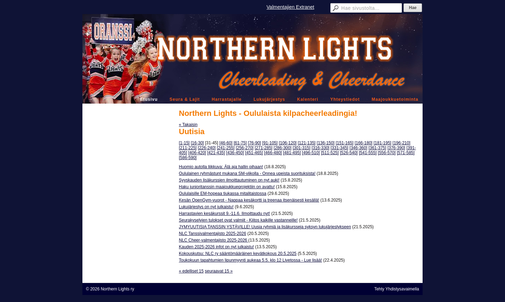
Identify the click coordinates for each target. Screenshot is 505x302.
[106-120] (288, 142)
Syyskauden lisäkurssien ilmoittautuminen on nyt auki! (229, 180)
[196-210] (401, 142)
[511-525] (330, 152)
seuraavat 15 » (219, 271)
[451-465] (254, 152)
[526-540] (349, 152)
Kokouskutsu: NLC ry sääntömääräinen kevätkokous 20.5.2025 (238, 253)
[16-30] (197, 142)
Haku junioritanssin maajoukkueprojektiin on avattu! (227, 186)
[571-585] (406, 152)
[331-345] (340, 147)
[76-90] (254, 142)
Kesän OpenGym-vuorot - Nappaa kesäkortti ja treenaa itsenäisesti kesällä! (249, 200)
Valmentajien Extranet (290, 7)
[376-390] (396, 147)
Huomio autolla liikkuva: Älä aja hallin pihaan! (221, 166)
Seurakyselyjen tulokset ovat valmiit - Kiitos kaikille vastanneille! (238, 220)
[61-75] (240, 142)
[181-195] (382, 142)
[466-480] (273, 152)
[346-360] (359, 147)
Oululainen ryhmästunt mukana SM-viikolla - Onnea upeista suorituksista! (247, 173)
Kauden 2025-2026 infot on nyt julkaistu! (216, 246)
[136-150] (326, 142)
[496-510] (311, 152)
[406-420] (197, 152)
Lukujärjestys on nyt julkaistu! (206, 206)
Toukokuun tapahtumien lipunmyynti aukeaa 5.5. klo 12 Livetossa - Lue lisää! (250, 260)
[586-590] (188, 157)
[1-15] (184, 142)
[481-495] (292, 152)
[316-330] (320, 147)
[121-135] (307, 142)
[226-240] (207, 147)
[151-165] (345, 142)
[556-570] (387, 152)
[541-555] (368, 152)
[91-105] (270, 142)
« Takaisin (188, 124)
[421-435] (216, 152)
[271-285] (263, 147)
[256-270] (245, 147)
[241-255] (226, 147)
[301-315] (301, 147)
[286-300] (282, 147)
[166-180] (363, 142)
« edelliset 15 (191, 271)
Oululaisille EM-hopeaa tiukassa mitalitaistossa (222, 193)
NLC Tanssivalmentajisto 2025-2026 (212, 233)
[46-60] (225, 142)
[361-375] (377, 147)
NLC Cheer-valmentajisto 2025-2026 (213, 240)
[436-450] (235, 152)
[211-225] (188, 147)
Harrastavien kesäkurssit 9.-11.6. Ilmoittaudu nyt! (224, 213)
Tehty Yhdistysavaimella (396, 289)
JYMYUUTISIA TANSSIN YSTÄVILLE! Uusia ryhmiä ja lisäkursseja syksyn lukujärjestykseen (265, 226)
